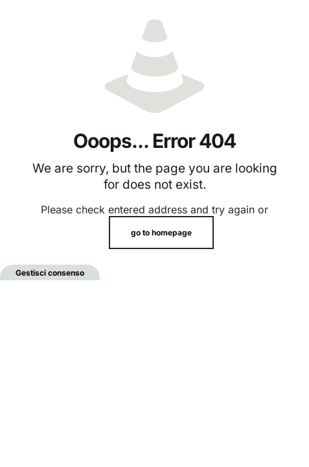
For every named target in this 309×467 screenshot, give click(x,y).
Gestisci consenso (50, 273)
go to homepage (161, 232)
